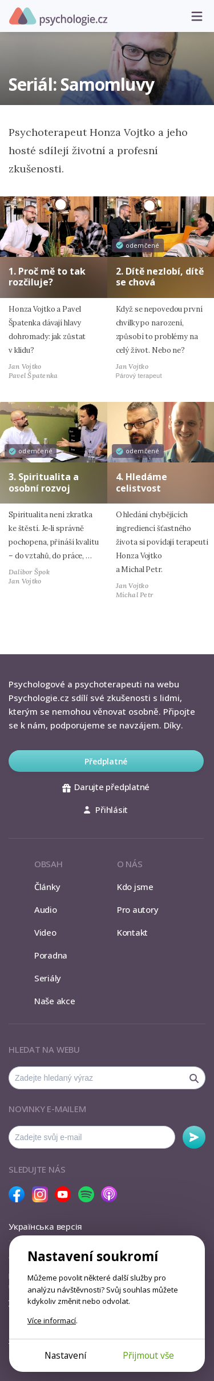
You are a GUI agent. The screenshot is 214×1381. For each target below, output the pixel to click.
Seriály (47, 978)
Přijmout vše (148, 1355)
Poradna (50, 955)
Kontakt (132, 932)
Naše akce (54, 1000)
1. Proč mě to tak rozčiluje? (47, 276)
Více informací (51, 1320)
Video (45, 932)
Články (47, 886)
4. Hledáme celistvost (141, 482)
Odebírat (194, 1137)
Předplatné (105, 761)
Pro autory (138, 909)
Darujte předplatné (106, 786)
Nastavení (65, 1355)
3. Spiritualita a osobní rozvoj (44, 482)
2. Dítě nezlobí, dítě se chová (160, 276)
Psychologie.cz (58, 16)
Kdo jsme (135, 886)
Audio (45, 909)
